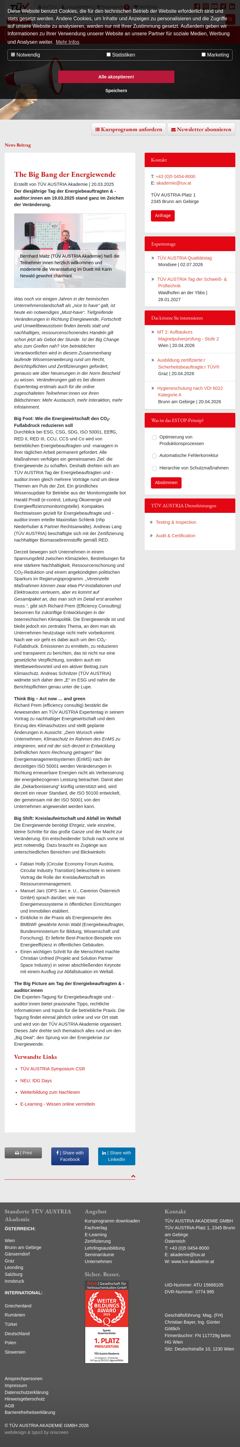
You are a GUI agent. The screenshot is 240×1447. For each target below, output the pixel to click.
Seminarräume (99, 1254)
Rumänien (15, 1314)
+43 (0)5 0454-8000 (175, 176)
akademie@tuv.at (174, 183)
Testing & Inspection (176, 522)
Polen (10, 1342)
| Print (23, 1152)
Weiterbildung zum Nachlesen (50, 1092)
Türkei (11, 1324)
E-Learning (96, 1234)
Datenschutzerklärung (26, 1392)
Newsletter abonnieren (204, 129)
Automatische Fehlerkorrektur (188, 455)
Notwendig (25, 54)
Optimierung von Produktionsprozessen (181, 440)
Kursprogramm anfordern (131, 129)
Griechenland (18, 1305)
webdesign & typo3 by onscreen (36, 1432)
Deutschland (17, 1333)
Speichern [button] (116, 90)
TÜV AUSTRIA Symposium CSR (52, 1068)
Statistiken (121, 54)
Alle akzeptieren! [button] (116, 76)
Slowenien (15, 1352)
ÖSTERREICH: (20, 1228)
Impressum (16, 1385)
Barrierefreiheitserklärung (30, 1412)
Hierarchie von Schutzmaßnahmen (194, 467)
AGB (9, 1405)
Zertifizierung (98, 1241)
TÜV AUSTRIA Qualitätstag (184, 257)
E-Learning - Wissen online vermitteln (57, 1104)
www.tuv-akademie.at (192, 1261)
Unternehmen (98, 1261)
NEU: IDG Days (36, 1080)
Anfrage (163, 215)
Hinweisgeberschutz (25, 1398)
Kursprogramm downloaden (112, 1220)
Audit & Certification (175, 535)
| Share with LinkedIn (116, 1156)
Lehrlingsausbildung (105, 1248)
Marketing (215, 54)
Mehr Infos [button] (67, 42)
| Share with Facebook (70, 1156)
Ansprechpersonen (23, 1378)
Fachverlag (96, 1227)
